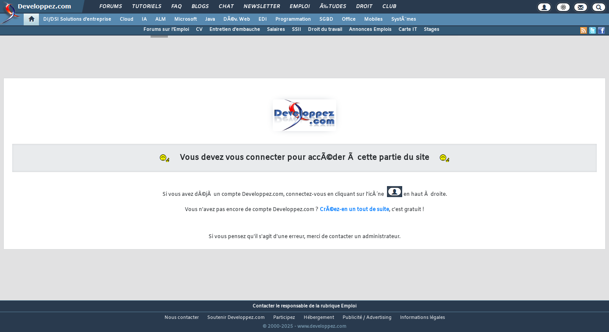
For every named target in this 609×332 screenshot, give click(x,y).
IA (144, 19)
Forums (111, 6)
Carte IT (407, 30)
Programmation (293, 19)
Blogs (200, 6)
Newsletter (261, 6)
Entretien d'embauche (234, 30)
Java (210, 19)
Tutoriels (146, 6)
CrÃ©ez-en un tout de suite (354, 209)
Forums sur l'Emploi (166, 30)
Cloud (126, 19)
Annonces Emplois (370, 30)
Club (389, 6)
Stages (431, 30)
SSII (296, 30)
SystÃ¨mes (403, 19)
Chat (226, 6)
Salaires (276, 30)
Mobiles (373, 19)
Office (349, 19)
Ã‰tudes (333, 6)
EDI (262, 19)
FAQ (176, 6)
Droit (364, 6)
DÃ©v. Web (236, 19)
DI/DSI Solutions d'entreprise (77, 19)
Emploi (299, 6)
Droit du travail (325, 30)
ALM (160, 19)
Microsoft (185, 19)
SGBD (326, 19)
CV (199, 30)
